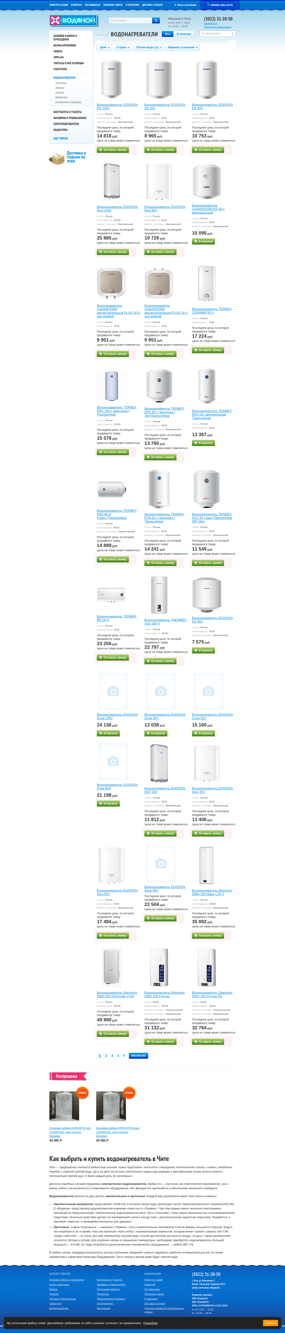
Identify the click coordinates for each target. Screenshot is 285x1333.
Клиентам (76, 5)
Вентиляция (103, 1308)
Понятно (270, 1322)
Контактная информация (217, 27)
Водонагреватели (64, 78)
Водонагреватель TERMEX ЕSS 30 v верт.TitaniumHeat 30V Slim (212, 518)
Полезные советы (113, 5)
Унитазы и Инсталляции (69, 63)
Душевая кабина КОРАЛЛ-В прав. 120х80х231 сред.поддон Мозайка (118, 1132)
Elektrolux (62, 97)
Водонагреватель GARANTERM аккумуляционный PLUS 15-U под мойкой (166, 311)
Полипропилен (105, 1303)
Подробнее (150, 1323)
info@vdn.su (210, 23)
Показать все (138, 1055)
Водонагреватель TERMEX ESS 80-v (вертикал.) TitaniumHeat (164, 518)
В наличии (184, 34)
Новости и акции (58, 5)
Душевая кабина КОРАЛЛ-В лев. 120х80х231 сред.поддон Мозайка (70, 1132)
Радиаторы (60, 130)
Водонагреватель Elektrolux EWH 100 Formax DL (212, 994)
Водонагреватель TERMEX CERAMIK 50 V (212, 310)
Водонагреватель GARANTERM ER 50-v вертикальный (208, 209)
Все (167, 34)
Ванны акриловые (65, 45)
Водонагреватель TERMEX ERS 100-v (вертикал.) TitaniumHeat (116, 411)
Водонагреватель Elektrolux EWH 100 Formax (164, 994)
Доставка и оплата (152, 5)
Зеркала (59, 57)
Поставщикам (92, 5)
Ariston (60, 92)
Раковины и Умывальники (70, 118)
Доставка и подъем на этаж (76, 157)
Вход (180, 5)
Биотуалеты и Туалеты (68, 112)
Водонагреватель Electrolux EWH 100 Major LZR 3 (212, 892)
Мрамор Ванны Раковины (111, 1298)
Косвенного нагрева (68, 102)
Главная (101, 35)
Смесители (60, 69)
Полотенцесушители (66, 124)
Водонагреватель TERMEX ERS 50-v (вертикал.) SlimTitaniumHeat (164, 412)
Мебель (58, 51)
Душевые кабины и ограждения (65, 37)
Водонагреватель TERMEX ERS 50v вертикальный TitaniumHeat (212, 414)
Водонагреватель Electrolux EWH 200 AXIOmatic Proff (117, 994)
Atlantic (60, 87)
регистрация (190, 5)
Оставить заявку (113, 149)
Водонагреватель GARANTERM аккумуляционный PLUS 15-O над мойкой (118, 311)
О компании (132, 5)
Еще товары (61, 138)
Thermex (61, 83)
